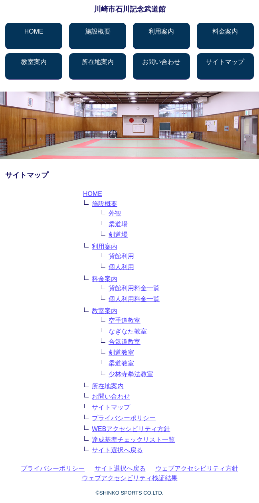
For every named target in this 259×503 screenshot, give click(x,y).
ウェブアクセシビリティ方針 (196, 468)
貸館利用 (121, 256)
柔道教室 (121, 363)
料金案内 (225, 31)
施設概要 (98, 31)
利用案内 (161, 31)
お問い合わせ (161, 61)
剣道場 (118, 234)
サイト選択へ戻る (117, 450)
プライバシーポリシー (124, 418)
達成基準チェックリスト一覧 (133, 439)
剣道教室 (121, 352)
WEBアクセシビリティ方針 (131, 428)
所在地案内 (98, 61)
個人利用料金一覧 (134, 298)
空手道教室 (124, 320)
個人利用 (121, 266)
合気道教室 (124, 341)
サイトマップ (225, 61)
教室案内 (34, 61)
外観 (115, 213)
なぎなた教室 (128, 331)
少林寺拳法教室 (131, 374)
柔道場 (118, 224)
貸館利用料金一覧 (134, 288)
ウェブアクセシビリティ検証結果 (130, 478)
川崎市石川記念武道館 (130, 9)
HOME (33, 31)
